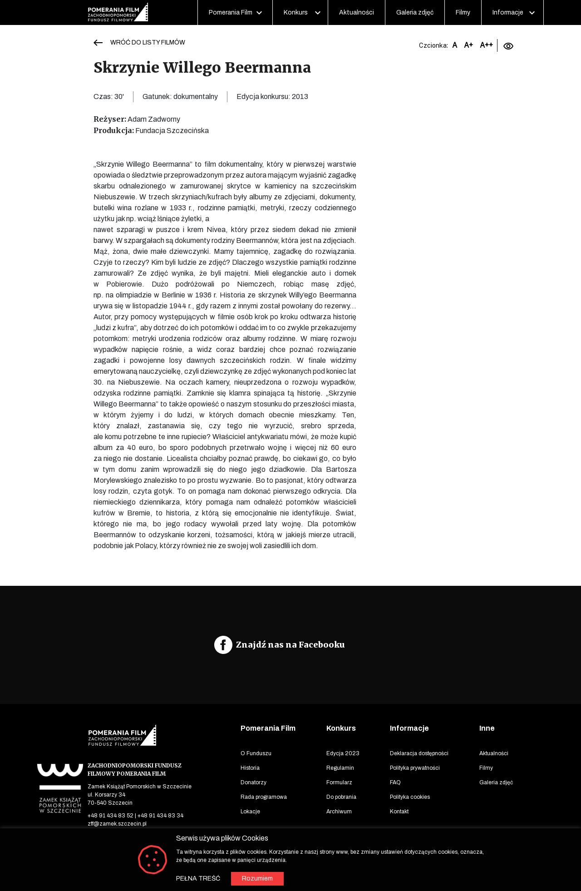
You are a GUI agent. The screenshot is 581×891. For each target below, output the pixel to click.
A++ (486, 45)
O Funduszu (256, 753)
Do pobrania (341, 797)
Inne (487, 728)
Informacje (507, 12)
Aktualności (356, 12)
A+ (468, 45)
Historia (250, 768)
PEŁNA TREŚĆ (198, 878)
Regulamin (340, 768)
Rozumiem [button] (257, 878)
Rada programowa (264, 797)
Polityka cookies (410, 797)
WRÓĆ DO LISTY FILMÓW (147, 42)
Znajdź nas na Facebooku (290, 644)
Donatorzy (253, 782)
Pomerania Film (230, 12)
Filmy (463, 12)
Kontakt (399, 811)
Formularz (339, 782)
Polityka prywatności (415, 768)
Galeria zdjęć (414, 12)
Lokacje (250, 811)
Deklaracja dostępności (419, 753)
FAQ (395, 782)
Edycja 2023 (342, 753)
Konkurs (296, 12)
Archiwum (339, 811)
